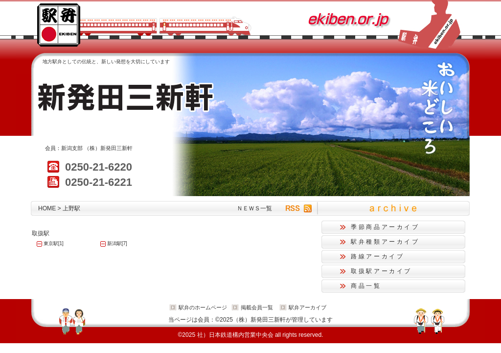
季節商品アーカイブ (385, 227)
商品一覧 (366, 285)
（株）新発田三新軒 (108, 148)
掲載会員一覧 (257, 307)
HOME (47, 208)
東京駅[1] (54, 243)
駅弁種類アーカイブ (385, 241)
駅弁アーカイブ (307, 307)
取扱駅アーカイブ (381, 271)
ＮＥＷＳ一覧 (254, 208)
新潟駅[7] (117, 243)
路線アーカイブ (377, 256)
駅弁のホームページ (203, 307)
